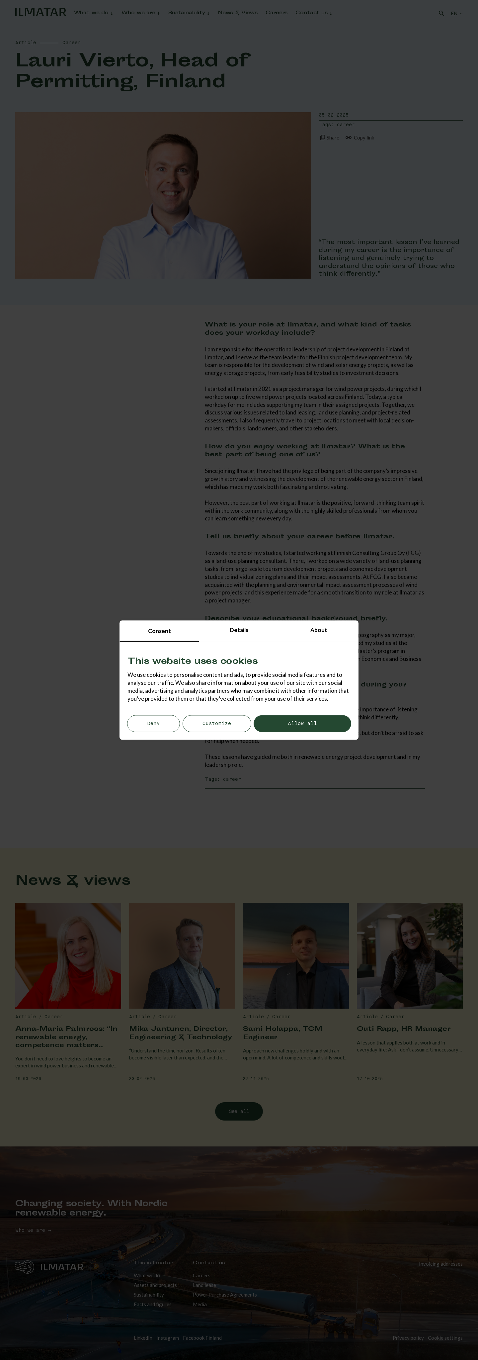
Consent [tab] (159, 630)
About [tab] (318, 629)
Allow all (302, 723)
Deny (153, 723)
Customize (216, 723)
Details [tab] (239, 629)
